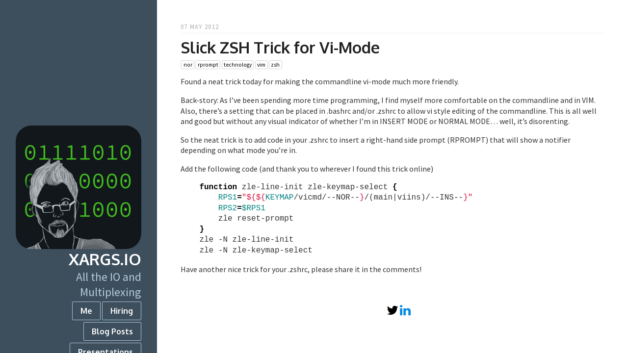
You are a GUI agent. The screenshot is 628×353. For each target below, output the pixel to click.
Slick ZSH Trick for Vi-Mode (280, 47)
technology (238, 64)
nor (187, 64)
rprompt (208, 64)
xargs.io (105, 259)
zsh (275, 64)
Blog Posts (112, 331)
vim (261, 64)
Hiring (121, 311)
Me (86, 311)
